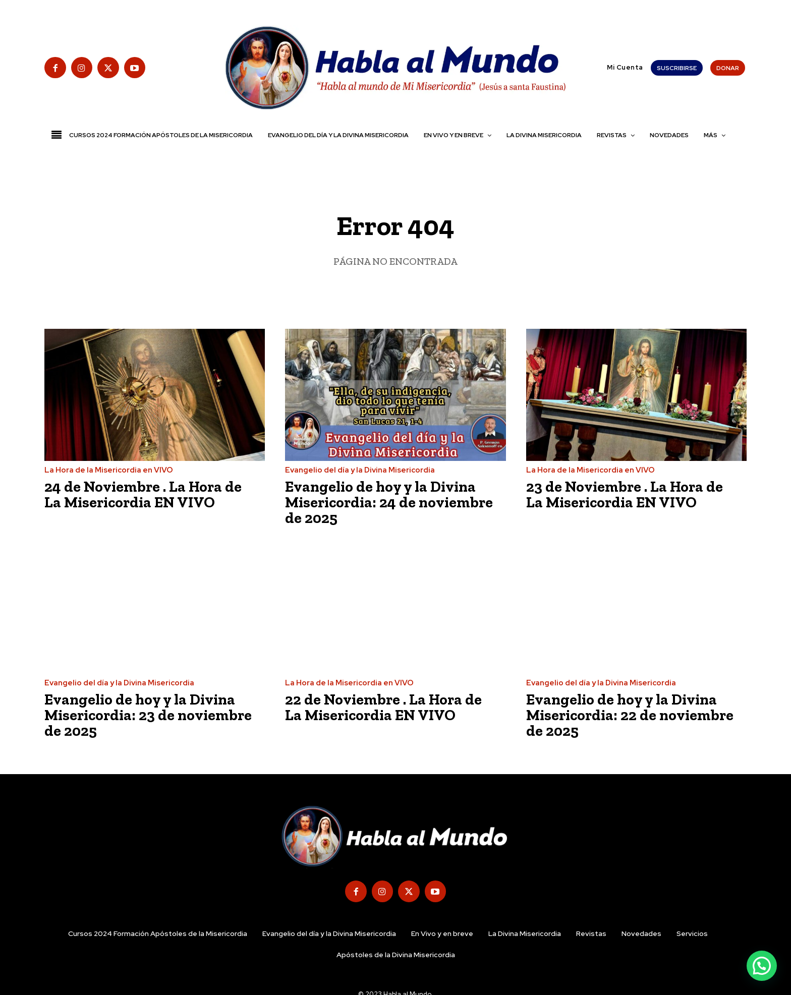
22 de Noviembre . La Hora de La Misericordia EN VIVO (384, 705)
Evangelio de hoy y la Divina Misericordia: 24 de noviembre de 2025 (389, 502)
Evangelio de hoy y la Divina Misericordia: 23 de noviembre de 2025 (148, 713)
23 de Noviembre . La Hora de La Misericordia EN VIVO (625, 494)
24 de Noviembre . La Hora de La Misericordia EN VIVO (143, 494)
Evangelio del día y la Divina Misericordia (360, 470)
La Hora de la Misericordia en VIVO (108, 470)
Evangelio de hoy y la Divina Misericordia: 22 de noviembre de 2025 (630, 713)
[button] (602, 67)
